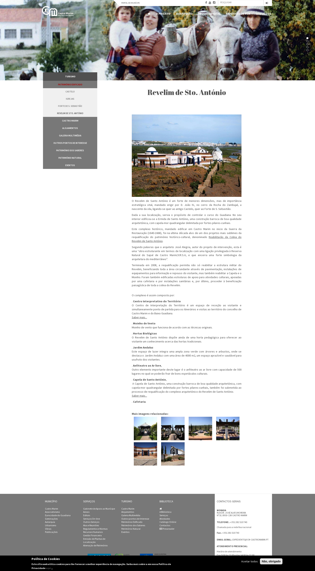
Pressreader (167, 528)
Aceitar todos (249, 561)
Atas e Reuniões (91, 525)
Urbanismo (50, 525)
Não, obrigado (271, 561)
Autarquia (50, 522)
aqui (48, 568)
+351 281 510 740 (238, 522)
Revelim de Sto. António (70, 113)
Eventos (70, 165)
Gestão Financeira (92, 535)
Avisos (86, 512)
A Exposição (184, 13)
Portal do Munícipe (130, 3)
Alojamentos (70, 128)
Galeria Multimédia (70, 135)
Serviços (164, 515)
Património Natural (70, 157)
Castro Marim (70, 120)
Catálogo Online (168, 522)
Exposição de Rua (238, 13)
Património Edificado (70, 84)
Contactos (263, 13)
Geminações (51, 518)
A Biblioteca (165, 512)
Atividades (165, 518)
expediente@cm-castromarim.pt (250, 539)
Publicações (51, 532)
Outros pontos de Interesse (70, 142)
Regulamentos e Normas (95, 528)
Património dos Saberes (70, 150)
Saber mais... (139, 317)
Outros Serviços (91, 522)
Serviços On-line (91, 518)
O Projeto (163, 13)
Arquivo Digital (209, 13)
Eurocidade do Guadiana (58, 515)
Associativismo (52, 512)
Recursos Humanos (93, 532)
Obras (48, 528)
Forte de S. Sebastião (70, 106)
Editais (86, 515)
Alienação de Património (95, 545)
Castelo (70, 91)
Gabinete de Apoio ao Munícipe (99, 508)
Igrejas (70, 98)
